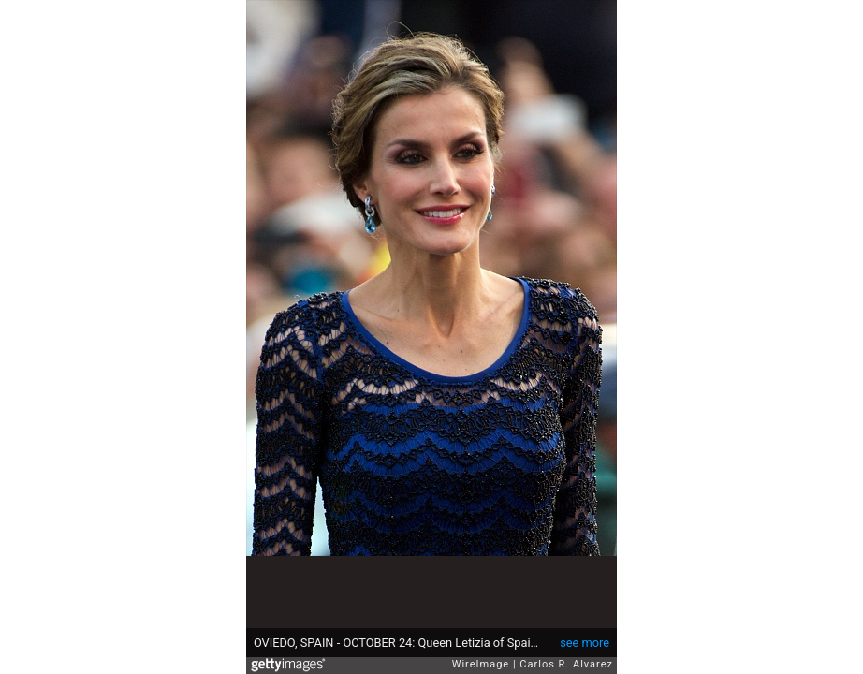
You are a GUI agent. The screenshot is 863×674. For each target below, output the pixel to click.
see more (584, 643)
